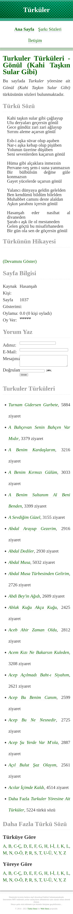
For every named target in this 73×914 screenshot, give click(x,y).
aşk (21, 118)
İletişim (35, 40)
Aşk (10, 203)
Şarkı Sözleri (49, 29)
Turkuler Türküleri (33, 58)
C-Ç (17, 848)
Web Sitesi (45, 911)
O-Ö (19, 854)
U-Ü (48, 854)
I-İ (52, 848)
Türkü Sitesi (32, 911)
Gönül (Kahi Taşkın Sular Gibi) (36, 68)
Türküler (36, 10)
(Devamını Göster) (20, 261)
